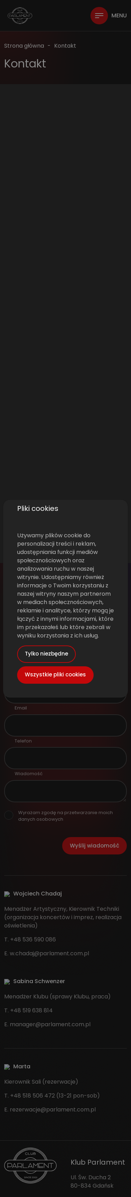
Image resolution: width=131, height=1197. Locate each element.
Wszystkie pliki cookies (55, 674)
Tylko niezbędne (46, 653)
